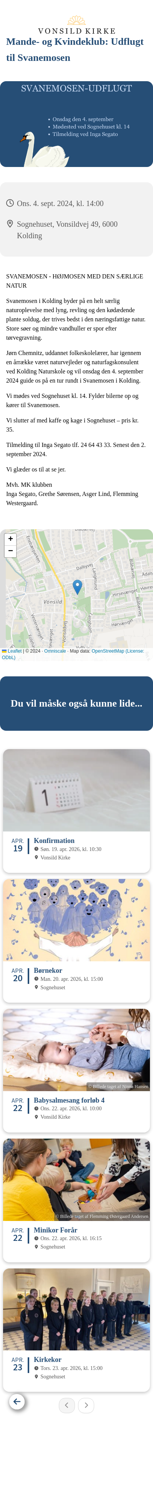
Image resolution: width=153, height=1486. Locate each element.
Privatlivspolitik (87, 1457)
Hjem (53, 1457)
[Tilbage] (17, 1401)
